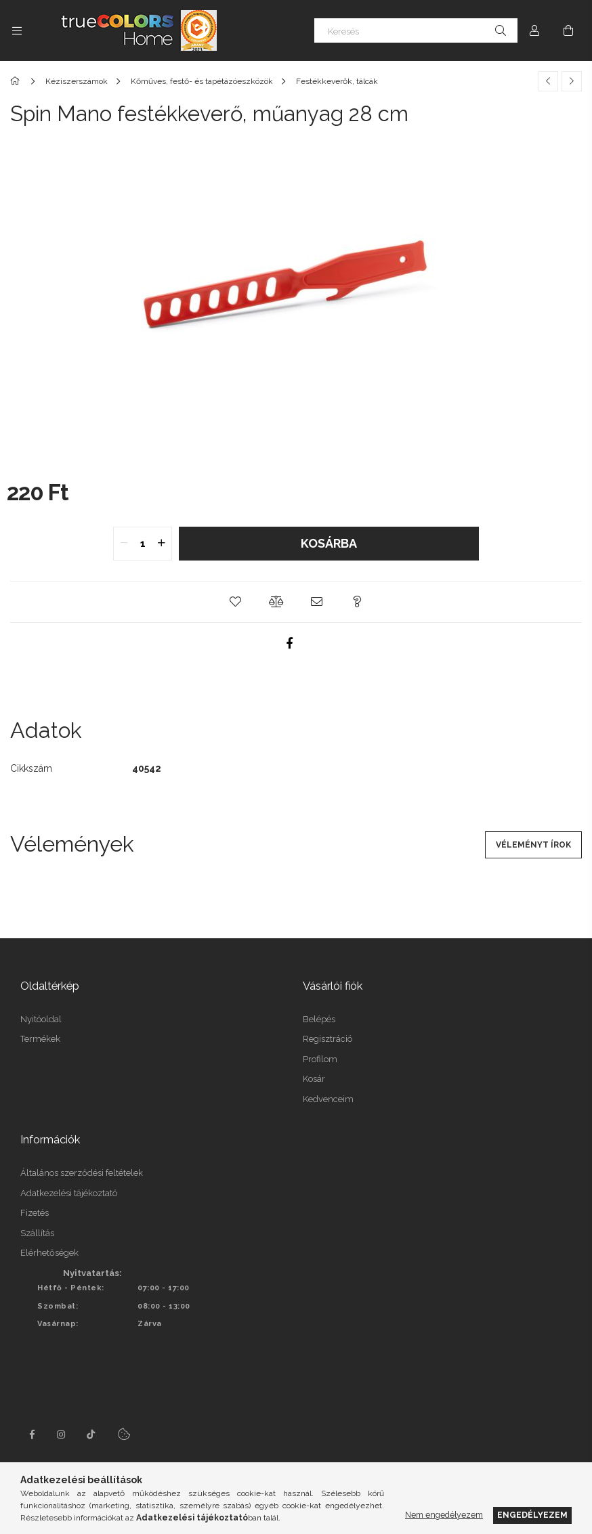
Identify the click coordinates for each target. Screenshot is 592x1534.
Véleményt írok (533, 845)
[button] (235, 602)
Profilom (320, 1059)
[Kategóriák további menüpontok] (17, 30)
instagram (61, 1434)
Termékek (40, 1039)
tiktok (91, 1434)
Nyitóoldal (41, 1019)
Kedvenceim (328, 1099)
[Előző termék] (548, 81)
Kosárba (329, 543)
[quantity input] (142, 543)
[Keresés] (415, 30)
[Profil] (534, 30)
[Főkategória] (17, 81)
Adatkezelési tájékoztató (68, 1193)
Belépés (319, 1019)
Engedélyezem (532, 1515)
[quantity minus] (124, 543)
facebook (31, 1434)
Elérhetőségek (49, 1253)
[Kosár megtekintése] (568, 30)
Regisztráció (327, 1039)
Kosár (314, 1079)
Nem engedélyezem (444, 1515)
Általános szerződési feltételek (81, 1173)
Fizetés (34, 1213)
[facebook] (289, 643)
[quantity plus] (161, 543)
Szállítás (37, 1233)
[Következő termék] (572, 81)
